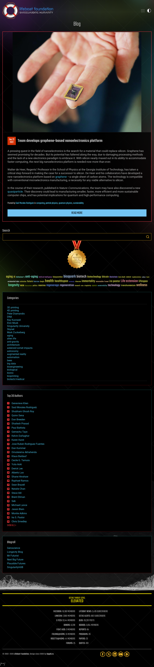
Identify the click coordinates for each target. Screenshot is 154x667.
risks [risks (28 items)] (82, 286)
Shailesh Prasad (20, 423)
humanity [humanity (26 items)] (71, 282)
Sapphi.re (50, 654)
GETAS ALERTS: (85, 616)
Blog (77, 24)
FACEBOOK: (57, 611)
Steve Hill (17, 493)
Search (147, 236)
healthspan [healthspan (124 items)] (61, 281)
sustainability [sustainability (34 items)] (102, 286)
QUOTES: (82, 643)
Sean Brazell (18, 484)
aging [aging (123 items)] (9, 277)
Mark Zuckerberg (16, 332)
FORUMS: (69, 643)
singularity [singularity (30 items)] (87, 286)
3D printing (13, 307)
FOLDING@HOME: (58, 634)
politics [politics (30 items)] (35, 286)
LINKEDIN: (58, 616)
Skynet (10, 329)
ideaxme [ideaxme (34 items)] (78, 282)
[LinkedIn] (114, 654)
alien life (11, 338)
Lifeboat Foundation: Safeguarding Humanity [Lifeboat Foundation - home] (69, 10)
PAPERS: (82, 639)
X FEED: (59, 620)
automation (13, 357)
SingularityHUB (15, 567)
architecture (13, 344)
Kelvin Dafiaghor (20, 435)
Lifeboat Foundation (21, 654)
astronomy (12, 351)
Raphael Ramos (20, 480)
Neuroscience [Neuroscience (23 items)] (28, 286)
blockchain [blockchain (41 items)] (113, 277)
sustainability (78, 203)
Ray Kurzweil (14, 320)
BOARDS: (82, 625)
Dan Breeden (18, 419)
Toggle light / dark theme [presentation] (149, 11)
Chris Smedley (19, 521)
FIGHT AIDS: (61, 630)
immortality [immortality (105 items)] (88, 281)
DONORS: (67, 625)
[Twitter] (108, 654)
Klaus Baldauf (19, 456)
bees (9, 360)
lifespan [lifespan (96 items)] (143, 281)
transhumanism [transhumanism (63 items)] (128, 285)
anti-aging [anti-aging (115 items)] (31, 277)
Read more (77, 212)
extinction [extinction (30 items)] (23, 282)
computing (40, 203)
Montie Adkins (19, 513)
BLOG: (81, 620)
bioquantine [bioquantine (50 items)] (58, 277)
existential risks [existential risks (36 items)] (13, 282)
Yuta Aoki (17, 464)
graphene (61, 176)
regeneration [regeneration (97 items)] (67, 285)
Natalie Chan (18, 488)
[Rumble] (126, 654)
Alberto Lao (18, 472)
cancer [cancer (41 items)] (128, 277)
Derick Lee (17, 468)
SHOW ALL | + (11, 525)
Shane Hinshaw (20, 476)
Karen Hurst (18, 439)
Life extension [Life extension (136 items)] (129, 281)
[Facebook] (102, 654)
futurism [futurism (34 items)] (36, 282)
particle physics (52, 203)
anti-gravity (13, 341)
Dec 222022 (11, 141)
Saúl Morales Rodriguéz (25, 203)
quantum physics (65, 203)
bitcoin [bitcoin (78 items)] (105, 276)
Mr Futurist (13, 555)
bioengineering (15, 366)
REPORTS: (82, 630)
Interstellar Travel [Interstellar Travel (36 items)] (102, 282)
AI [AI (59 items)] (14, 277)
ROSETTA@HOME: (58, 639)
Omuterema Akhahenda (24, 452)
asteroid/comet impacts (19, 348)
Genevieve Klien (20, 403)
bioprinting (12, 376)
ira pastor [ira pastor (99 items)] (114, 281)
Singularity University (18, 326)
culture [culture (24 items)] (144, 277)
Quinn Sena (18, 415)
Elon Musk (12, 323)
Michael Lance (19, 505)
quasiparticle (15, 191)
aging (10, 335)
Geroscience (13, 548)
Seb (14, 501)
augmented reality (16, 354)
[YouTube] (120, 654)
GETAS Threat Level (77, 600)
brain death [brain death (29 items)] (121, 277)
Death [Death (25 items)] (147, 277)
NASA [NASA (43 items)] (22, 285)
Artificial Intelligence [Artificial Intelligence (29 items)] (45, 277)
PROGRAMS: (83, 634)
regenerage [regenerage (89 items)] (52, 285)
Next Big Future (15, 559)
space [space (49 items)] (94, 285)
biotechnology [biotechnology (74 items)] (94, 276)
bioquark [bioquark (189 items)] (69, 276)
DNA (9, 316)
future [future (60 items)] (30, 281)
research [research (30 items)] (77, 286)
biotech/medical (15, 379)
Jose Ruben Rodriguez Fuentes (28, 444)
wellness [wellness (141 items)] (141, 285)
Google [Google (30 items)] (42, 282)
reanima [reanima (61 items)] (42, 285)
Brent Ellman (18, 497)
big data (11, 363)
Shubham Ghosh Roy (23, 411)
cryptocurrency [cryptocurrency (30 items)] (136, 277)
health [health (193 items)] (49, 281)
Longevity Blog (15, 551)
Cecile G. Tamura (21, 460)
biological (12, 369)
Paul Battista (18, 427)
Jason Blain (18, 509)
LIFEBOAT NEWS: (85, 611)
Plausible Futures (16, 563)
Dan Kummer (19, 448)
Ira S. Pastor (18, 517)
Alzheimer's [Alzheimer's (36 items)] (20, 277)
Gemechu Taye (19, 431)
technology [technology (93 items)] (114, 285)
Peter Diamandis (16, 313)
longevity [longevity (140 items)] (13, 285)
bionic (10, 372)
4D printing (13, 310)
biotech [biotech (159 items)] (81, 277)
